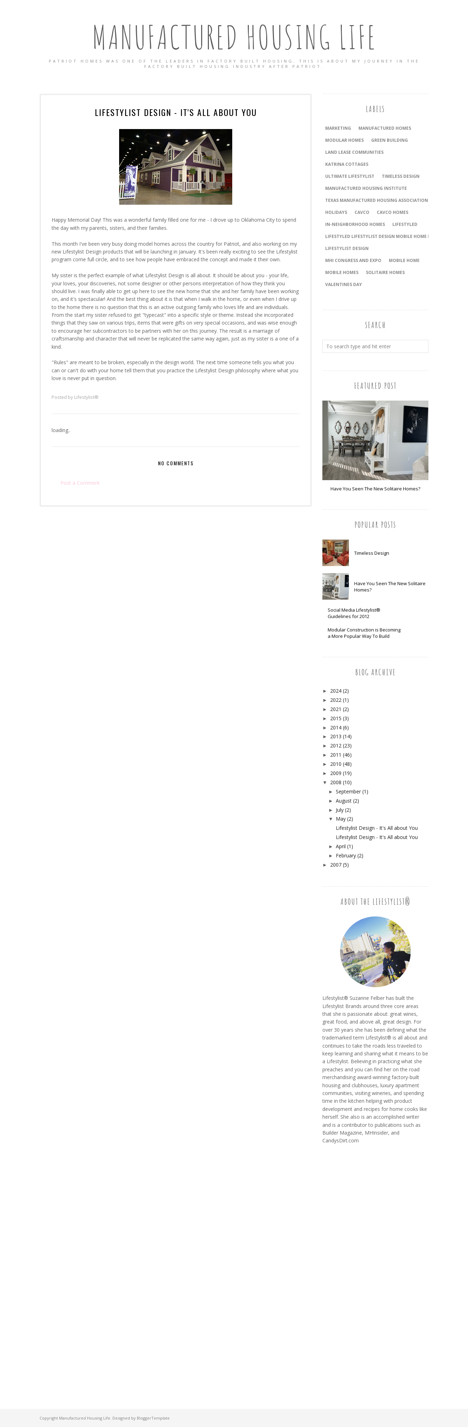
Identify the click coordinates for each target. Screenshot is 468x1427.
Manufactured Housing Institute (366, 188)
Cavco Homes (392, 212)
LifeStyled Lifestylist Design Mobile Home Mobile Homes (393, 236)
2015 (335, 718)
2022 (335, 700)
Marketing (338, 128)
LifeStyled (404, 224)
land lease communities (354, 152)
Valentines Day (343, 284)
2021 (335, 709)
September (348, 791)
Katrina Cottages (346, 164)
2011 (335, 754)
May (341, 818)
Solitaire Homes (385, 272)
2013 (335, 736)
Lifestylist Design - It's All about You (377, 828)
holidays (336, 212)
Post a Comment (80, 482)
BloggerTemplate (153, 1418)
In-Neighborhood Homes (355, 224)
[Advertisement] (350, 1269)
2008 (335, 782)
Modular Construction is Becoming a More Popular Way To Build (364, 633)
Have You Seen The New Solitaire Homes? (375, 488)
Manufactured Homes (384, 128)
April (341, 846)
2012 (335, 745)
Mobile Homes (341, 272)
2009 (335, 773)
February (346, 855)
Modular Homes (344, 140)
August (344, 800)
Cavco (362, 212)
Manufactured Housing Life (234, 37)
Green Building (389, 140)
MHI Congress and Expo (353, 260)
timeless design (401, 176)
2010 (335, 764)
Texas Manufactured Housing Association (376, 200)
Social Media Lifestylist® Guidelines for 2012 (354, 613)
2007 (335, 864)
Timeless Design (371, 553)
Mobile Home (404, 260)
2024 (335, 690)
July (340, 809)
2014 (335, 727)
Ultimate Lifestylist (349, 176)
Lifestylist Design (347, 248)
